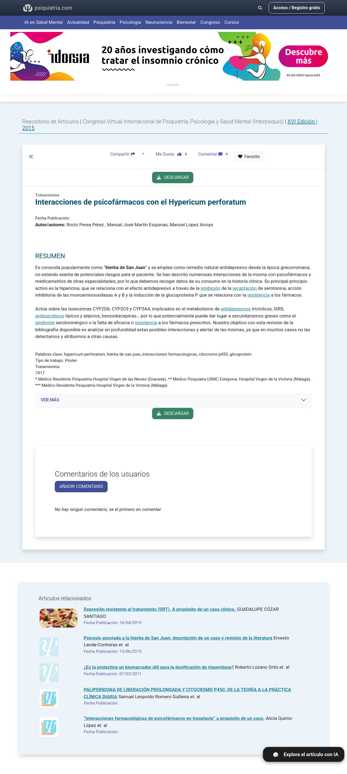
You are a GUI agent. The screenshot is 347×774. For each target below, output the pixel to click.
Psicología (130, 22)
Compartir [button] (125, 154)
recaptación (245, 288)
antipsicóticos (49, 316)
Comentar (214, 154)
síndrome (44, 322)
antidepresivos (236, 308)
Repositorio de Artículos (50, 121)
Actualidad (78, 22)
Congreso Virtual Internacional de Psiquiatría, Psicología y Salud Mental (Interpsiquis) (184, 121)
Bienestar (186, 22)
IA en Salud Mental (43, 22)
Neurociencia (158, 22)
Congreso (210, 22)
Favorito (249, 156)
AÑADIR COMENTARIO (81, 486)
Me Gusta (173, 154)
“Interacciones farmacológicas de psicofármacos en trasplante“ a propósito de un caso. (174, 718)
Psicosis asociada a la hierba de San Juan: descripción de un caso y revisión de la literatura (178, 638)
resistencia (258, 295)
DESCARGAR (173, 177)
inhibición (210, 288)
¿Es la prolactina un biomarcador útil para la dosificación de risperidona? (159, 667)
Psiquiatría (104, 22)
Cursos (231, 22)
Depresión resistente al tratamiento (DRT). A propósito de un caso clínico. (160, 609)
